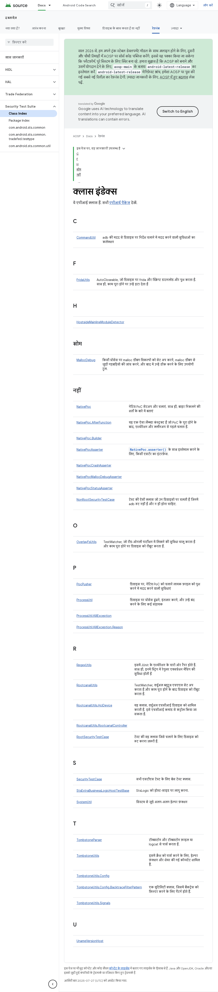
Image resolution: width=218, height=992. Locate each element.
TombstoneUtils (88, 856)
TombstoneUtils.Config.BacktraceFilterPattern (109, 887)
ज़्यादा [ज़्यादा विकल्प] (174, 28)
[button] (26, 69)
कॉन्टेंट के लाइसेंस (119, 968)
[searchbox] (29, 42)
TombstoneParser (89, 840)
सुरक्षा (61, 28)
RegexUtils (84, 665)
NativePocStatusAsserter (95, 488)
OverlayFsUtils (86, 542)
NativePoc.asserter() (148, 449)
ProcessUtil (84, 600)
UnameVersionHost (90, 941)
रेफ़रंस (101, 136)
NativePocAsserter (90, 450)
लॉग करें (208, 5)
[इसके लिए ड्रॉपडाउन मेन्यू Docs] (52, 5)
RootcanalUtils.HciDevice (94, 705)
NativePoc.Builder (89, 438)
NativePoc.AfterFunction (94, 422)
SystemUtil (84, 802)
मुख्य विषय (83, 28)
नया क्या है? (12, 28)
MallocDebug (86, 360)
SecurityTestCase (89, 779)
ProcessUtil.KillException (94, 616)
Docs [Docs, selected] (42, 5)
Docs (89, 136)
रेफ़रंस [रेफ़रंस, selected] (156, 28)
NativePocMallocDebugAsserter (99, 477)
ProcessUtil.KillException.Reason (100, 627)
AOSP (76, 136)
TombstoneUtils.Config (93, 876)
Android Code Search (79, 5)
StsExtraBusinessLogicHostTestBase (103, 791)
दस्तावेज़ (11, 18)
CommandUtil (86, 238)
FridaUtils (83, 280)
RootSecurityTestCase (93, 737)
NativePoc (84, 407)
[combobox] (130, 5)
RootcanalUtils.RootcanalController (102, 726)
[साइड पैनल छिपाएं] (52, 984)
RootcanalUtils (87, 685)
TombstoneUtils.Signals (93, 903)
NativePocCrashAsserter (94, 465)
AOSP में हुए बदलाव (174, 77)
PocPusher (84, 584)
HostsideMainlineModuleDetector (100, 322)
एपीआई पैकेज (119, 203)
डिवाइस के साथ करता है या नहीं (121, 28)
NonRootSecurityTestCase (96, 500)
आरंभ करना (39, 28)
